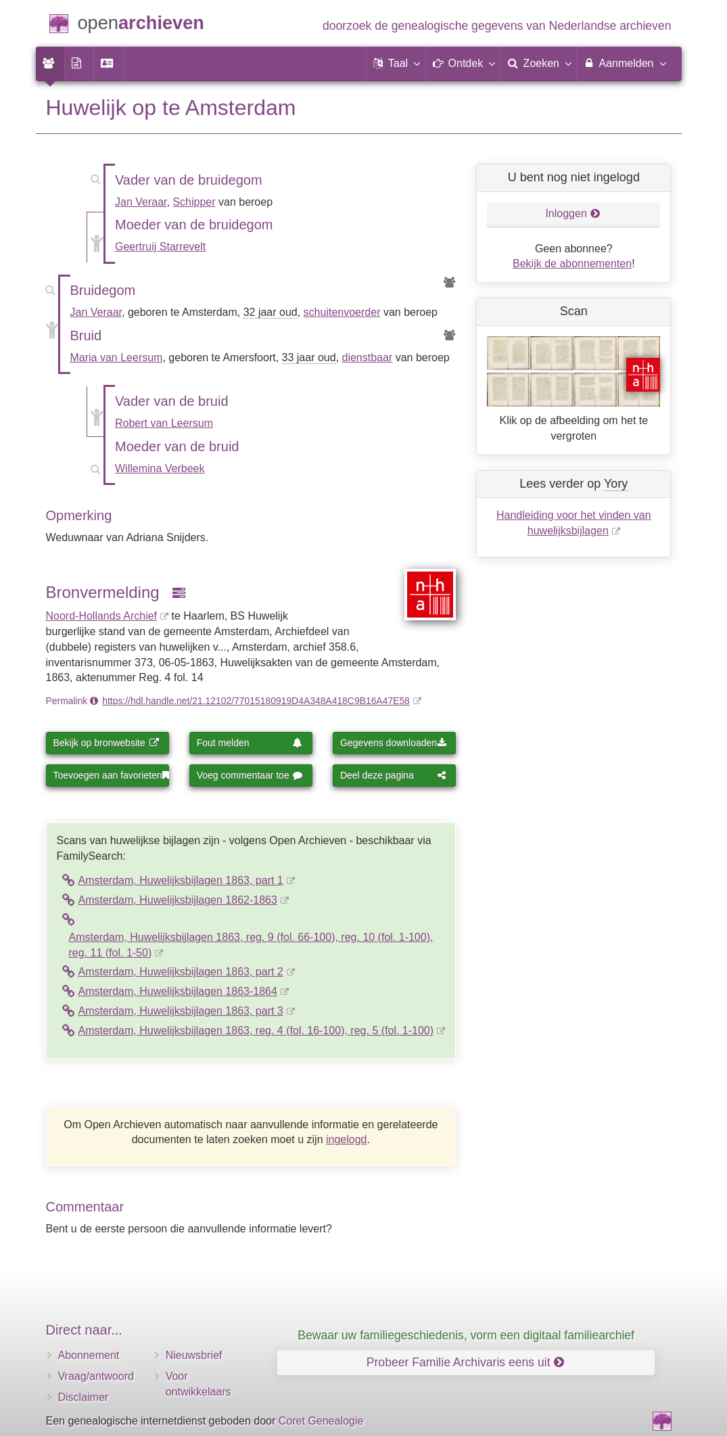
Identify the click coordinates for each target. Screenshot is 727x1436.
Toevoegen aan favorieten (111, 775)
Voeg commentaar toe (250, 775)
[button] (396, 63)
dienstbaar (367, 357)
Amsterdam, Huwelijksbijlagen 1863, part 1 (180, 880)
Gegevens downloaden (393, 742)
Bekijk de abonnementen (572, 263)
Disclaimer (83, 1397)
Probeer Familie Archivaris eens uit (465, 1362)
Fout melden (250, 742)
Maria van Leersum (116, 357)
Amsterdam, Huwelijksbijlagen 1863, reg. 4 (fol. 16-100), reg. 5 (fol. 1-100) (256, 1030)
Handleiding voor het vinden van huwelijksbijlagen (573, 522)
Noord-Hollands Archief (102, 616)
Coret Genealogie (321, 1421)
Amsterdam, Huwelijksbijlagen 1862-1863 (177, 900)
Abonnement (89, 1355)
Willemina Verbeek (160, 468)
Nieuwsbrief (194, 1355)
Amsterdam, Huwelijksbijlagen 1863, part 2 (180, 971)
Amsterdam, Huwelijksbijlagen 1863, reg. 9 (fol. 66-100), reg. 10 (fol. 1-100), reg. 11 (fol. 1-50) (251, 944)
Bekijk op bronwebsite (106, 742)
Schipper (193, 202)
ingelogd (346, 1139)
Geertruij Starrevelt (160, 246)
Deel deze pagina (393, 775)
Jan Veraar (141, 202)
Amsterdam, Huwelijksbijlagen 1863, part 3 (180, 1011)
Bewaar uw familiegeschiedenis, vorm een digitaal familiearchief (466, 1335)
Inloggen (572, 213)
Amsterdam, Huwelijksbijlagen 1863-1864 (177, 991)
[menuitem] (50, 63)
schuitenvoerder (342, 312)
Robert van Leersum (164, 423)
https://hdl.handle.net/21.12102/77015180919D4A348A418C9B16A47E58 (256, 700)
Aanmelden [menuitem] (624, 63)
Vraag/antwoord (96, 1376)
